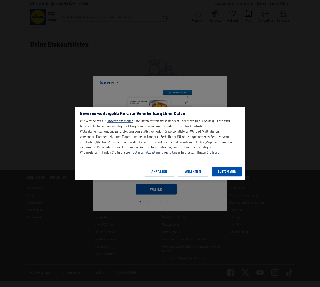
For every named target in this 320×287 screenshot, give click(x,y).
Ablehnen (193, 171)
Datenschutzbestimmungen (151, 152)
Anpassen (159, 171)
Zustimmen (227, 171)
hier (214, 152)
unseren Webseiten (120, 121)
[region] (160, 143)
